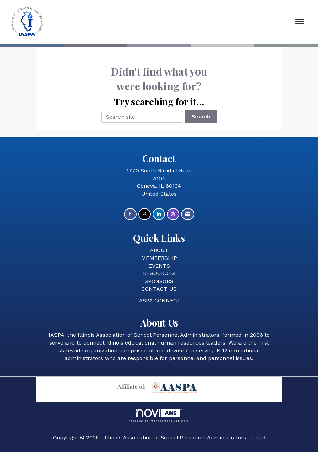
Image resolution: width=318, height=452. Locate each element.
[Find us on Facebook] (130, 214)
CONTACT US (159, 289)
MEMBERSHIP (159, 258)
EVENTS (159, 266)
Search (200, 116)
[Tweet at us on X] (144, 214)
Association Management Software (159, 415)
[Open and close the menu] (180, 22)
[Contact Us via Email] (187, 214)
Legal (258, 437)
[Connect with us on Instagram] (173, 214)
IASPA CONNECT (159, 300)
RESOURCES (159, 273)
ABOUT (159, 250)
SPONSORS (159, 281)
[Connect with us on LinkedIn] (159, 214)
